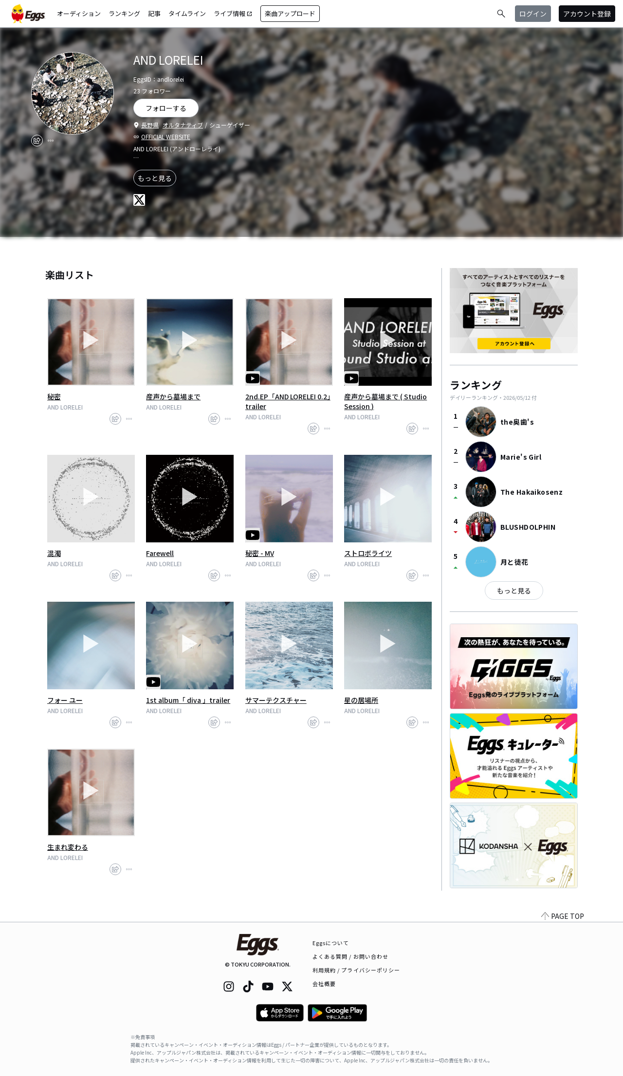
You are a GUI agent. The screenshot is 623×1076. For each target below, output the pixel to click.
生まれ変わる (67, 847)
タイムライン (187, 13)
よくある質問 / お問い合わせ (350, 956)
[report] (50, 140)
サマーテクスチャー (276, 700)
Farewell (160, 553)
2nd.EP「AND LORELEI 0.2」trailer (287, 401)
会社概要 (324, 983)
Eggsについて (330, 943)
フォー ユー (65, 700)
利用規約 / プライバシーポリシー (356, 970)
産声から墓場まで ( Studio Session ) (385, 401)
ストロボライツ (368, 553)
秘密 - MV (259, 553)
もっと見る (155, 178)
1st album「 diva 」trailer (188, 700)
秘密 (54, 396)
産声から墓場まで (173, 396)
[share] (37, 140)
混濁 (54, 553)
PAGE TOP (562, 916)
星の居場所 (361, 700)
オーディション (79, 13)
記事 (154, 13)
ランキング (124, 13)
